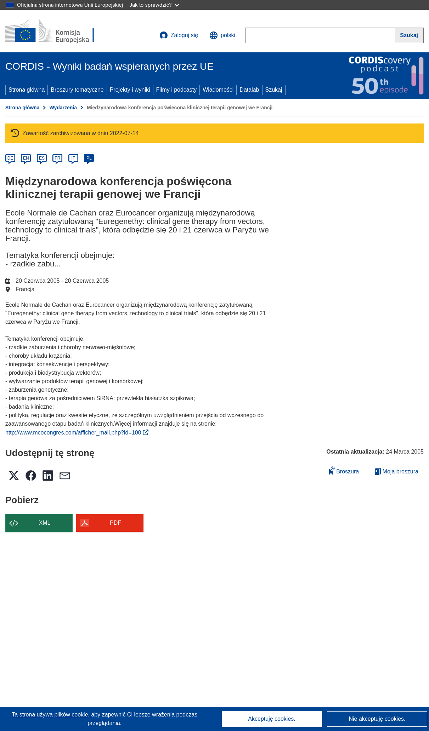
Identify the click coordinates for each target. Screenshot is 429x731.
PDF (115, 523)
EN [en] (26, 158)
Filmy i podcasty (176, 90)
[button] (222, 35)
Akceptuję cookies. (271, 719)
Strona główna (27, 90)
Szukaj (273, 90)
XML (45, 523)
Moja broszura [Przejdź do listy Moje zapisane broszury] (396, 471)
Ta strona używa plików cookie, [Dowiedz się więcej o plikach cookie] (51, 715)
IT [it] (73, 158)
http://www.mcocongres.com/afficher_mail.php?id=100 (76, 433)
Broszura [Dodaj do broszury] (344, 470)
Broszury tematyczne (77, 90)
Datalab (249, 90)
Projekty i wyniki (130, 90)
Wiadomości (218, 90)
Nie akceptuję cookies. (377, 719)
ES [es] (42, 158)
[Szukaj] (409, 35)
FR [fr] (57, 158)
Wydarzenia (63, 107)
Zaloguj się (178, 35)
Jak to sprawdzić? (154, 5)
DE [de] (10, 158)
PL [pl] (89, 158)
